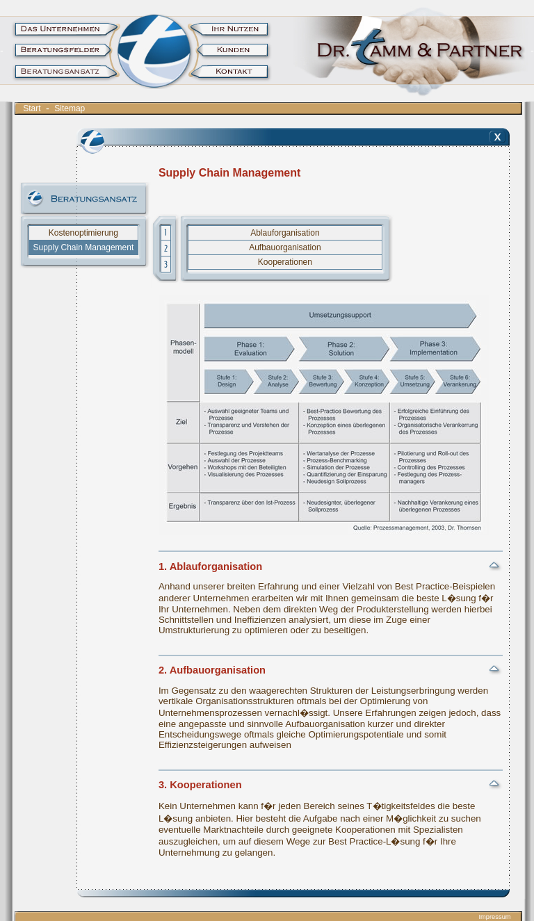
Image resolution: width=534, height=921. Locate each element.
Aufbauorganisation (285, 247)
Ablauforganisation (284, 233)
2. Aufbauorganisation (212, 670)
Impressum (494, 916)
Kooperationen (285, 262)
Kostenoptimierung (83, 233)
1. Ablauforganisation (210, 566)
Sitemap (70, 108)
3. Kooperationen (200, 784)
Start (32, 108)
